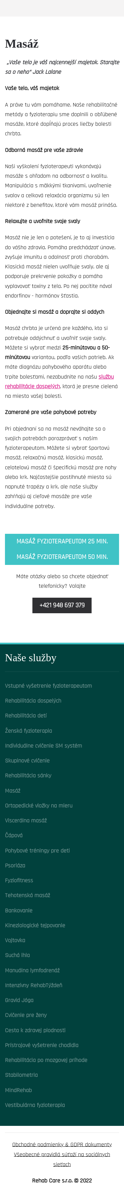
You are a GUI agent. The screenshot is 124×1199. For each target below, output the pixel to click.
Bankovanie (18, 910)
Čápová (13, 835)
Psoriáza (15, 865)
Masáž (12, 791)
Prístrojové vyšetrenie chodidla (41, 1045)
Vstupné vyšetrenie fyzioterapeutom (48, 686)
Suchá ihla (17, 955)
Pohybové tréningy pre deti (37, 850)
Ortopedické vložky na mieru (38, 805)
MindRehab (18, 1090)
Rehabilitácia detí (26, 715)
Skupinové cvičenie (27, 760)
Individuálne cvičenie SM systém (43, 746)
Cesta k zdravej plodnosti (35, 1030)
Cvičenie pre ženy (26, 1015)
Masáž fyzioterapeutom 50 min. (62, 557)
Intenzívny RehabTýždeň (33, 985)
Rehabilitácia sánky (28, 775)
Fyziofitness (19, 880)
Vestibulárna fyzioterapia (35, 1105)
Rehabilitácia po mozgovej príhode (46, 1060)
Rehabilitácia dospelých (33, 701)
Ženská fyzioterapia (28, 731)
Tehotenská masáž (27, 895)
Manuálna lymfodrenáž (32, 970)
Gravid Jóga (19, 1000)
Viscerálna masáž (26, 820)
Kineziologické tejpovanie (35, 925)
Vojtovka (15, 940)
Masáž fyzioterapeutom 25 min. (62, 541)
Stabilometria (21, 1075)
